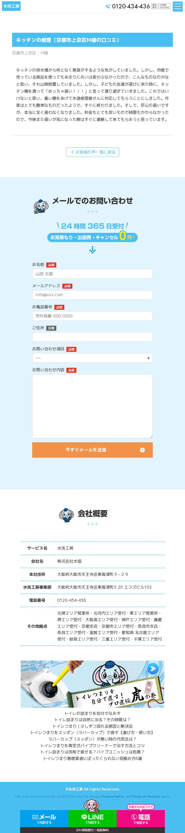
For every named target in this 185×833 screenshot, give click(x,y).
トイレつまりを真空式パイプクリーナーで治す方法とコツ (92, 745)
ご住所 (38, 327)
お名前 (38, 264)
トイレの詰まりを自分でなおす (92, 713)
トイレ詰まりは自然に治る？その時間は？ (92, 719)
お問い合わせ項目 (48, 349)
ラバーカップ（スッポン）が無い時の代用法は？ (92, 739)
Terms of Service (146, 796)
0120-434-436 (71, 600)
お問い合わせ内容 (48, 370)
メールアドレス (46, 285)
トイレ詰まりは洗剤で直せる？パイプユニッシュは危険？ (92, 752)
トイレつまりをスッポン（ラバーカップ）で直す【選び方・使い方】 (92, 732)
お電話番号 (42, 307)
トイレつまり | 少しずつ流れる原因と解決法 (93, 726)
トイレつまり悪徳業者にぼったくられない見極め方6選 (92, 758)
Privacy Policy (113, 796)
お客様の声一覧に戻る (92, 152)
